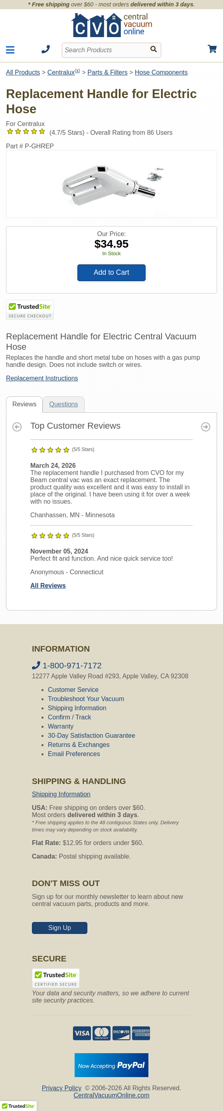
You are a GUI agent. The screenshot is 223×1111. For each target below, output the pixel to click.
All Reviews (48, 585)
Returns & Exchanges (79, 744)
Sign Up (59, 927)
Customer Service (73, 689)
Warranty (60, 726)
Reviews (24, 404)
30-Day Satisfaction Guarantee (91, 735)
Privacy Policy (62, 1088)
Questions (63, 404)
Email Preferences (74, 754)
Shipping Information (77, 708)
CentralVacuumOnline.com (111, 1095)
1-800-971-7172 (67, 665)
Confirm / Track (69, 717)
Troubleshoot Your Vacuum (86, 698)
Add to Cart (111, 272)
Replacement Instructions (42, 378)
